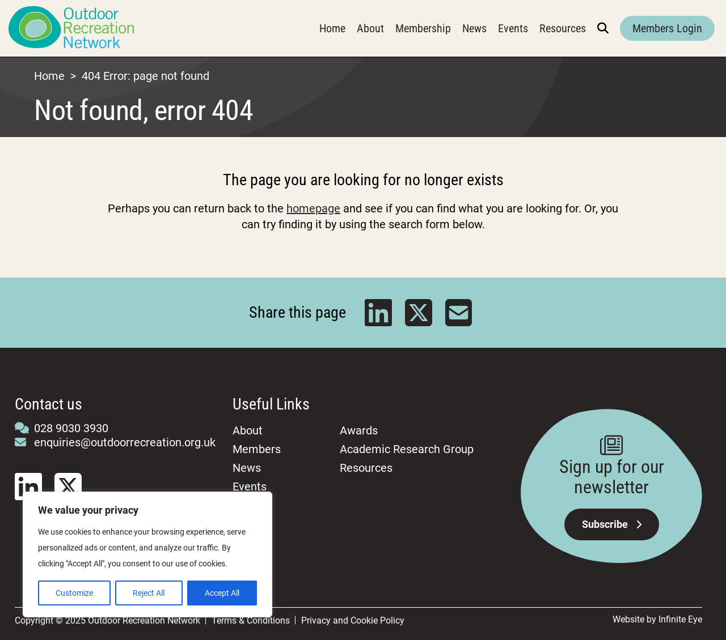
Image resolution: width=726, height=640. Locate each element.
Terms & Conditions (251, 620)
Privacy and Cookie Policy (352, 620)
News (474, 28)
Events (513, 28)
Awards (359, 430)
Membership (423, 28)
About (370, 28)
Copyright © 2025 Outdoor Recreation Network (107, 620)
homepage (313, 208)
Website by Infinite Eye (657, 619)
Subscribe (611, 524)
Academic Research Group (407, 449)
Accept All (222, 593)
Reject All (148, 593)
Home (332, 28)
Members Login (667, 28)
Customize (74, 593)
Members (257, 449)
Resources (562, 28)
